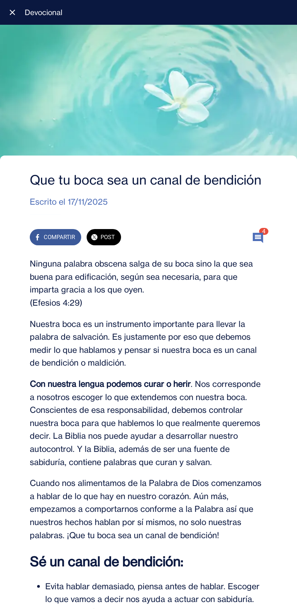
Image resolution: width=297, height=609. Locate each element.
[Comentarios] (258, 238)
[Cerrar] (12, 12)
